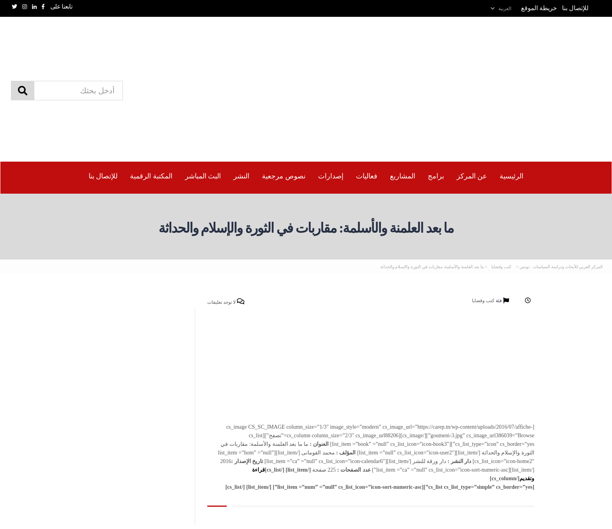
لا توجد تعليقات (225, 302)
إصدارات (330, 176)
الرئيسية (511, 176)
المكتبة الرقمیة (151, 176)
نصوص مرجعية (284, 176)
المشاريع (402, 176)
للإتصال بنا (575, 8)
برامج (436, 176)
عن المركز (472, 176)
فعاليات (366, 176)
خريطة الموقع (539, 8)
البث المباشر (203, 176)
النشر (241, 176)
